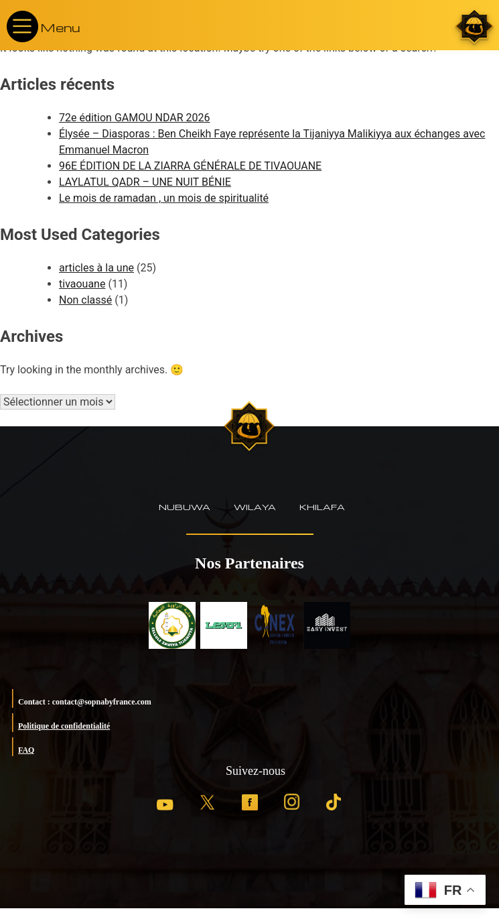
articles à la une (96, 267)
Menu (60, 27)
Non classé (85, 300)
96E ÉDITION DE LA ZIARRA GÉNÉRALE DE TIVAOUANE (190, 166)
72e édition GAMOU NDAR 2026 (134, 117)
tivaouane (82, 284)
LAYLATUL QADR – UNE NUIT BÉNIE (145, 182)
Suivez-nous (255, 771)
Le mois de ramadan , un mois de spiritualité (164, 198)
